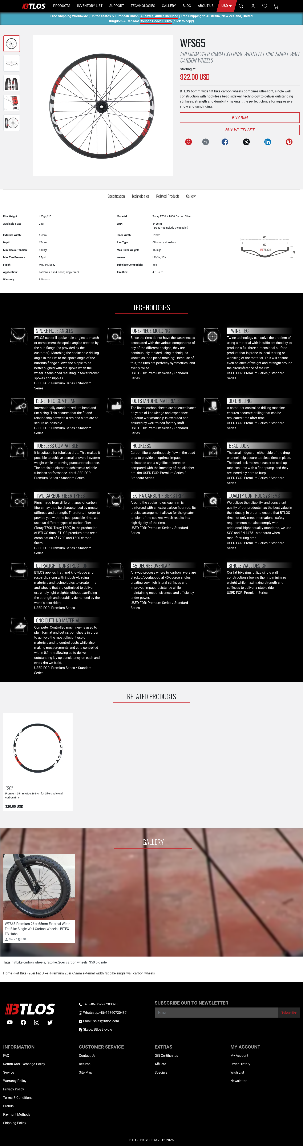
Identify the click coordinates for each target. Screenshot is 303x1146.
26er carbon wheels (73, 962)
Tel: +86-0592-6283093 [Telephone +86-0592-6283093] (98, 1004)
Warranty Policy (14, 1081)
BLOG (187, 6)
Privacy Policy (13, 1089)
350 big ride (98, 962)
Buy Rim (240, 117)
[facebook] (23, 1022)
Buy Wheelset (239, 129)
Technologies (140, 196)
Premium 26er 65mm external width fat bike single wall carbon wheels (102, 973)
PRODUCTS (61, 6)
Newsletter (238, 1081)
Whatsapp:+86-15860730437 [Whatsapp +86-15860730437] (102, 1013)
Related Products (167, 196)
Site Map (85, 1072)
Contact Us (87, 1056)
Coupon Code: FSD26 (156, 21)
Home (7, 973)
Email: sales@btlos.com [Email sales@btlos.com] (99, 1021)
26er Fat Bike (38, 973)
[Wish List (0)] (264, 6)
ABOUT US (206, 6)
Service (8, 1072)
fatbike (52, 962)
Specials (161, 1072)
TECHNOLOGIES (143, 6)
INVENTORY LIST (90, 6)
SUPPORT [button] (116, 6)
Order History (240, 1064)
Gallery (191, 196)
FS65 (9, 787)
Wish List (237, 1072)
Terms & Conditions (18, 1098)
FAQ (6, 1056)
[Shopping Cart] (276, 6)
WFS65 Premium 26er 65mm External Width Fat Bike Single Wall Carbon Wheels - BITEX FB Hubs (37, 929)
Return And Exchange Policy (24, 1064)
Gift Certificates (166, 1056)
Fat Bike (20, 973)
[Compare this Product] (205, 142)
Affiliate (160, 1064)
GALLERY (169, 6)
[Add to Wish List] (188, 142)
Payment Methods (17, 1115)
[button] (226, 6)
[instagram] (37, 1022)
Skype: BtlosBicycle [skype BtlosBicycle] (95, 1029)
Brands (8, 1106)
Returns (84, 1064)
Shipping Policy (14, 1123)
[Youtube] (10, 1022)
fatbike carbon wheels (28, 962)
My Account (239, 1056)
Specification (116, 196)
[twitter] (50, 1022)
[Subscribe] (289, 1012)
